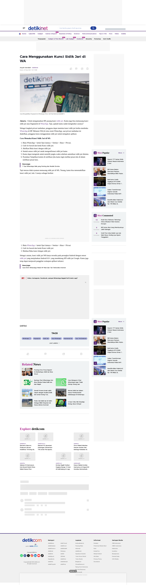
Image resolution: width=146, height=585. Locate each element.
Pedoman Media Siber (100, 546)
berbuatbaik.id (79, 543)
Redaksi (96, 543)
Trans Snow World (80, 556)
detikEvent (78, 551)
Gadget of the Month (56, 38)
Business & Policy (65, 33)
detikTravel (64, 543)
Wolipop (63, 551)
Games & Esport (51, 33)
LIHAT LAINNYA (54, 343)
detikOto (50, 561)
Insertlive (114, 551)
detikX (62, 553)
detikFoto (63, 559)
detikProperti (52, 564)
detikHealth (64, 548)
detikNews (51, 543)
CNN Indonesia (116, 543)
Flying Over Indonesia (81, 567)
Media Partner (98, 553)
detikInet (50, 551)
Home (24, 33)
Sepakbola (51, 559)
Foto (110, 33)
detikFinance (51, 548)
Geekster (81, 38)
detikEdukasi (51, 546)
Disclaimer (97, 561)
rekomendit (78, 572)
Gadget (40, 33)
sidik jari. (60, 121)
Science (77, 33)
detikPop (63, 564)
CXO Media (115, 559)
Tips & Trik (103, 33)
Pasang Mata (79, 546)
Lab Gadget (70, 38)
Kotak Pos (97, 551)
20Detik (63, 556)
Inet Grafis (107, 39)
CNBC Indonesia (116, 546)
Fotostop (97, 39)
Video (117, 33)
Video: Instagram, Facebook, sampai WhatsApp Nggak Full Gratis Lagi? (52, 278)
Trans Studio (79, 559)
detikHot (50, 553)
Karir (95, 548)
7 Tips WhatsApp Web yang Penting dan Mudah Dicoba (41, 166)
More (121, 153)
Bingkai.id (78, 561)
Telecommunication (89, 33)
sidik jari (23, 258)
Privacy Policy (98, 559)
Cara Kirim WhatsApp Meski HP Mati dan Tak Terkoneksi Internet (44, 267)
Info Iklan (96, 556)
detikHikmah (64, 561)
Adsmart (77, 548)
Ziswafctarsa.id (79, 564)
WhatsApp (44, 124)
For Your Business (80, 569)
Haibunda (115, 548)
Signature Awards (80, 553)
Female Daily (115, 556)
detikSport (51, 556)
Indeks (123, 33)
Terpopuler (42, 39)
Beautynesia (115, 553)
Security (89, 39)
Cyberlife (32, 33)
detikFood (63, 546)
